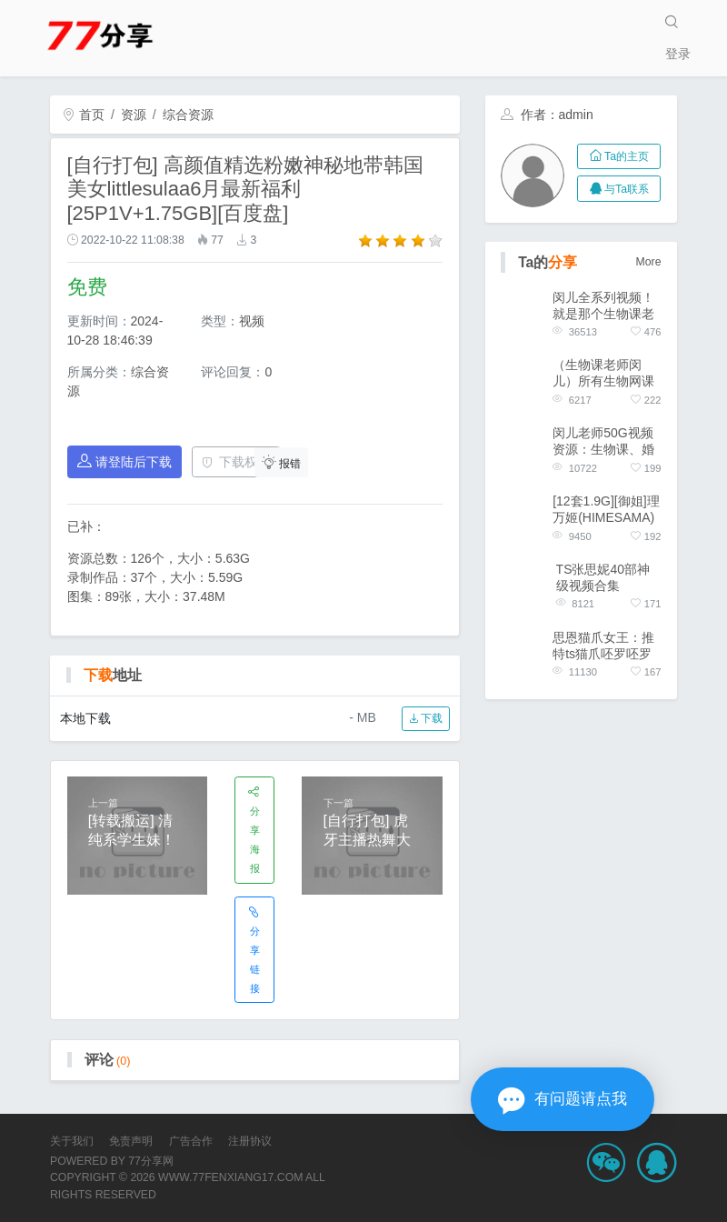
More (649, 261)
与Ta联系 (619, 189)
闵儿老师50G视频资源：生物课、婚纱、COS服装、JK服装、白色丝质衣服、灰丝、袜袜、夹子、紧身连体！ (606, 441)
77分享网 (151, 1161)
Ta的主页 (619, 156)
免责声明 (131, 1141)
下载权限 (236, 462)
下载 (426, 718)
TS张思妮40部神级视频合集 (603, 577)
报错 (282, 462)
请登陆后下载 (124, 461)
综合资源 (188, 114)
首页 (84, 114)
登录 (678, 53)
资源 (133, 114)
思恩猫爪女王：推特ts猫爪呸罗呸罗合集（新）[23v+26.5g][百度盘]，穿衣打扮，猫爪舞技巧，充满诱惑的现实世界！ (603, 646)
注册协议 (250, 1141)
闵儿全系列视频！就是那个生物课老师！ (603, 306)
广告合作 (191, 1141)
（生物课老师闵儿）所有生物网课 (603, 372)
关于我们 (72, 1141)
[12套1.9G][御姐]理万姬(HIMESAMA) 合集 (606, 510)
